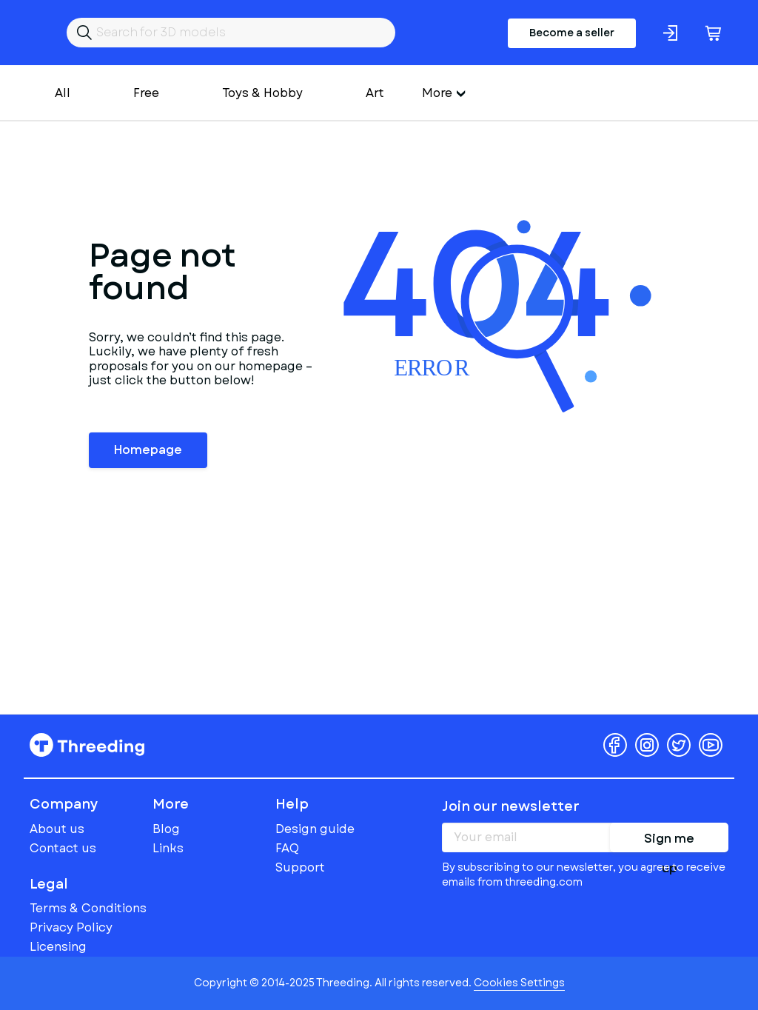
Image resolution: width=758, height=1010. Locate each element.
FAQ (287, 848)
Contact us (63, 848)
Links (168, 848)
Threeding (87, 745)
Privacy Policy (71, 927)
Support (300, 867)
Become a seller (571, 32)
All (62, 92)
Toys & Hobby (262, 92)
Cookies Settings (519, 982)
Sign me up (669, 841)
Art (375, 92)
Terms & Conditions (88, 908)
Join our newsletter (511, 806)
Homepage (148, 449)
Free (146, 92)
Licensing (58, 946)
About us (57, 828)
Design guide (315, 828)
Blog (166, 828)
